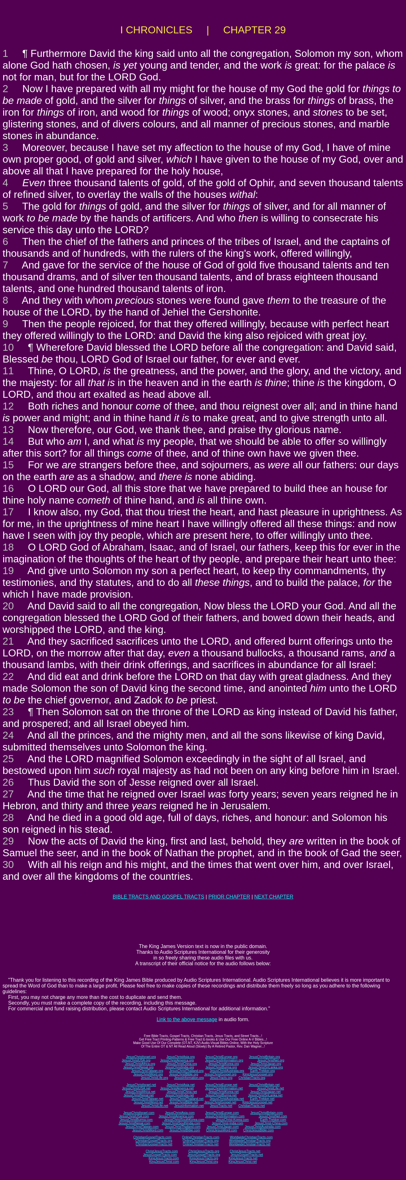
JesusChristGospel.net (220, 1102)
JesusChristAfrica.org (140, 1064)
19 (8, 570)
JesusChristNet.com (273, 1116)
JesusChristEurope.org (221, 1057)
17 (8, 512)
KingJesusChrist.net (243, 1161)
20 (8, 606)
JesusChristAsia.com (179, 1113)
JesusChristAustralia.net (227, 1099)
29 (8, 841)
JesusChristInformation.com (225, 1116)
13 (8, 429)
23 (8, 711)
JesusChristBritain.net (264, 1085)
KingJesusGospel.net (257, 1102)
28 (8, 817)
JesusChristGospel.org (220, 1074)
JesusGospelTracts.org (203, 1154)
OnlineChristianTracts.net (200, 1144)
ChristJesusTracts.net (245, 1151)
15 (8, 465)
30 (8, 864)
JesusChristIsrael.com (138, 1113)
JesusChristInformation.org (224, 1060)
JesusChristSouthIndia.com (181, 1123)
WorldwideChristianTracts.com (251, 1137)
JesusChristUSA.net (136, 1088)
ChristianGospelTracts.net (154, 1144)
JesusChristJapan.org (265, 1064)
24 (8, 735)
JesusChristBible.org (183, 1074)
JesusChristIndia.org (179, 1067)
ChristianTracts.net (251, 1106)
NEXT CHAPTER (273, 896)
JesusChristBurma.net (221, 1095)
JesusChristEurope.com (222, 1113)
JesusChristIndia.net (179, 1095)
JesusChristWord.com (147, 1130)
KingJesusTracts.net (243, 1158)
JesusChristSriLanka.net (265, 1095)
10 (8, 347)
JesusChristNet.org (270, 1060)
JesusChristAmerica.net (177, 1088)
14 (8, 441)
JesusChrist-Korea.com (232, 1120)
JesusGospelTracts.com (160, 1154)
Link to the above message (187, 1019)
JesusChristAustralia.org (227, 1071)
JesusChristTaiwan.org (147, 1071)
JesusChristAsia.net (180, 1085)
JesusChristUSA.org (136, 1060)
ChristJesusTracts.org (203, 1151)
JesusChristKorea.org (223, 1064)
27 (8, 794)
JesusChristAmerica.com (176, 1116)
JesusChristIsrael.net (141, 1085)
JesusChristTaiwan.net (147, 1099)
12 (8, 406)
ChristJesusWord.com (221, 1130)
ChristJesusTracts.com (162, 1151)
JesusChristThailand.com (182, 1127)
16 (8, 488)
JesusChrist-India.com (227, 1123)
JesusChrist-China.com (271, 1123)
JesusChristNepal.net (139, 1095)
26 (8, 782)
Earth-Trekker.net (262, 1099)
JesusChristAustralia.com (263, 1127)
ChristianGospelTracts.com (152, 1137)
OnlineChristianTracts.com (200, 1137)
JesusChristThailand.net (186, 1099)
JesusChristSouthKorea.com (184, 1120)
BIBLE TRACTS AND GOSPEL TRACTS (158, 896)
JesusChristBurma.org (221, 1067)
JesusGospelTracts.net (247, 1154)
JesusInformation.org (189, 1078)
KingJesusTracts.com (164, 1158)
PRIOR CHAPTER (229, 896)
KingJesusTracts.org (203, 1158)
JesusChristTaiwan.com (142, 1127)
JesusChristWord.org (148, 1074)
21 (8, 641)
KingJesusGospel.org (258, 1074)
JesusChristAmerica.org (177, 1060)
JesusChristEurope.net (221, 1085)
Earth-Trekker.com (273, 1120)
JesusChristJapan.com (222, 1127)
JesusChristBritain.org (264, 1057)
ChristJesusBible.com (258, 1130)
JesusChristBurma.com (136, 1120)
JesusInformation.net (189, 1106)
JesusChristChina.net (182, 1092)
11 (8, 370)
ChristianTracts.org (252, 1078)
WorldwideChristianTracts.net (249, 1144)
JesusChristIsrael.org (141, 1057)
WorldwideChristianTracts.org (250, 1141)
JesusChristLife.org (154, 1078)
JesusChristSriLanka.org (265, 1067)
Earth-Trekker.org (262, 1071)
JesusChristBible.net (183, 1102)
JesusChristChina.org (182, 1064)
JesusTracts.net (221, 1106)
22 (8, 676)
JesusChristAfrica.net (140, 1092)
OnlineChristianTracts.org (201, 1141)
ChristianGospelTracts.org (153, 1141)
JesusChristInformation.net (224, 1088)
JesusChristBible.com (184, 1130)
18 (8, 547)
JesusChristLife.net (270, 1088)
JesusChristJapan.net (265, 1092)
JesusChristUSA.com (134, 1116)
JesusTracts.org (221, 1078)
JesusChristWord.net (148, 1102)
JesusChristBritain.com (266, 1113)
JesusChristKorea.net (223, 1092)
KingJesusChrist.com (164, 1161)
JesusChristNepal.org (138, 1067)
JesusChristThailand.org (186, 1071)
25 (8, 758)
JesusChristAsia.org (181, 1057)
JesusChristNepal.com (134, 1123)
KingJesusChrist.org (204, 1161)
